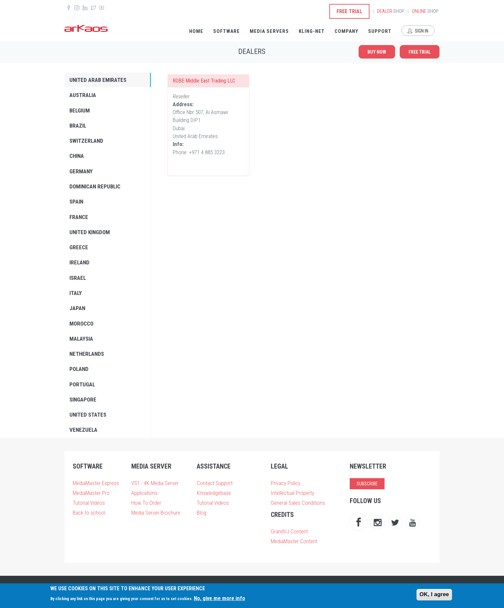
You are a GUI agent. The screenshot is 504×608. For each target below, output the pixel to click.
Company (346, 31)
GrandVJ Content (289, 531)
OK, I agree (434, 594)
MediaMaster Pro (91, 493)
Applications (144, 493)
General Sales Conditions (298, 502)
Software (226, 31)
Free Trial (349, 11)
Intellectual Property (292, 493)
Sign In (418, 31)
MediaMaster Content (294, 541)
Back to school (89, 512)
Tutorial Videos (89, 502)
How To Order (146, 502)
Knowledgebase (214, 493)
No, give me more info (219, 598)
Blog (201, 512)
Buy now (376, 52)
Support (379, 31)
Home (196, 31)
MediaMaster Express (96, 483)
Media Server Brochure (155, 512)
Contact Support (215, 483)
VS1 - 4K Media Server (155, 483)
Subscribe (367, 483)
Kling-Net (312, 31)
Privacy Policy (285, 483)
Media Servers (269, 31)
